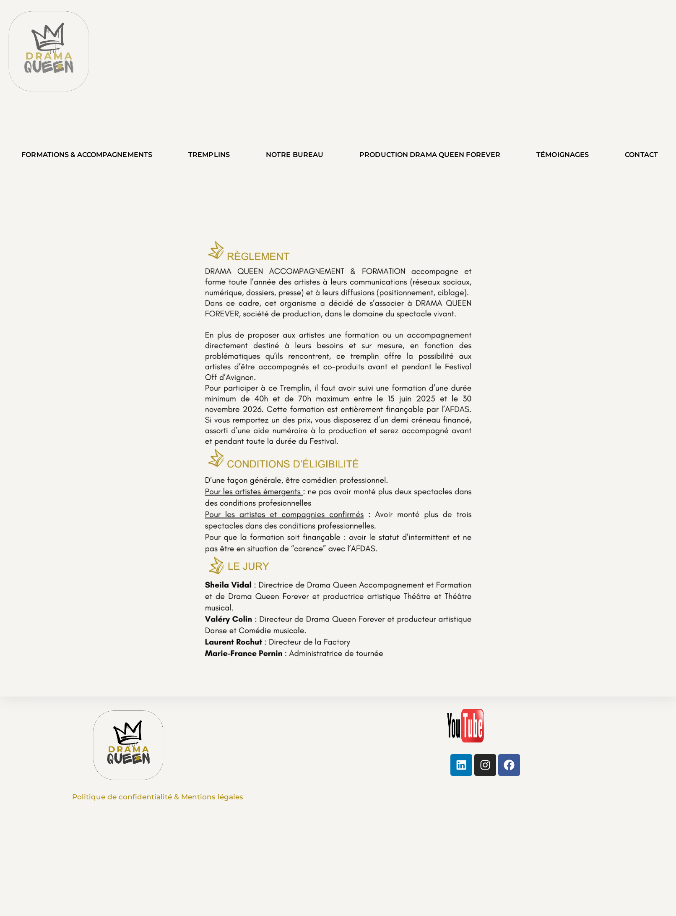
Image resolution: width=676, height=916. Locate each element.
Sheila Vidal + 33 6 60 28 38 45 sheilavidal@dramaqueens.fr (295, 739)
